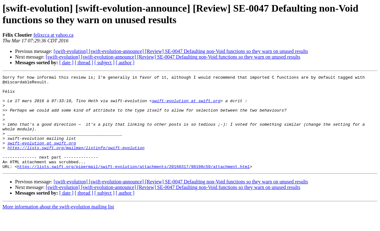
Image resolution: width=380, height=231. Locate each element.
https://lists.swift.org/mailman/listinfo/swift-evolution (76, 162)
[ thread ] (84, 62)
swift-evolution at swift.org (186, 106)
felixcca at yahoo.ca (53, 35)
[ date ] (66, 62)
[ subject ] (104, 62)
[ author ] (125, 62)
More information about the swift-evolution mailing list (58, 225)
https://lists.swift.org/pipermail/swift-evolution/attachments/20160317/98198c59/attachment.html (133, 185)
